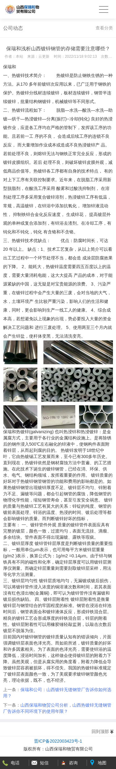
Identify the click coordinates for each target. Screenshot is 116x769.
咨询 (73, 762)
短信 (44, 762)
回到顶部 (100, 731)
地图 (102, 762)
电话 (15, 762)
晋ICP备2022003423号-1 (58, 741)
